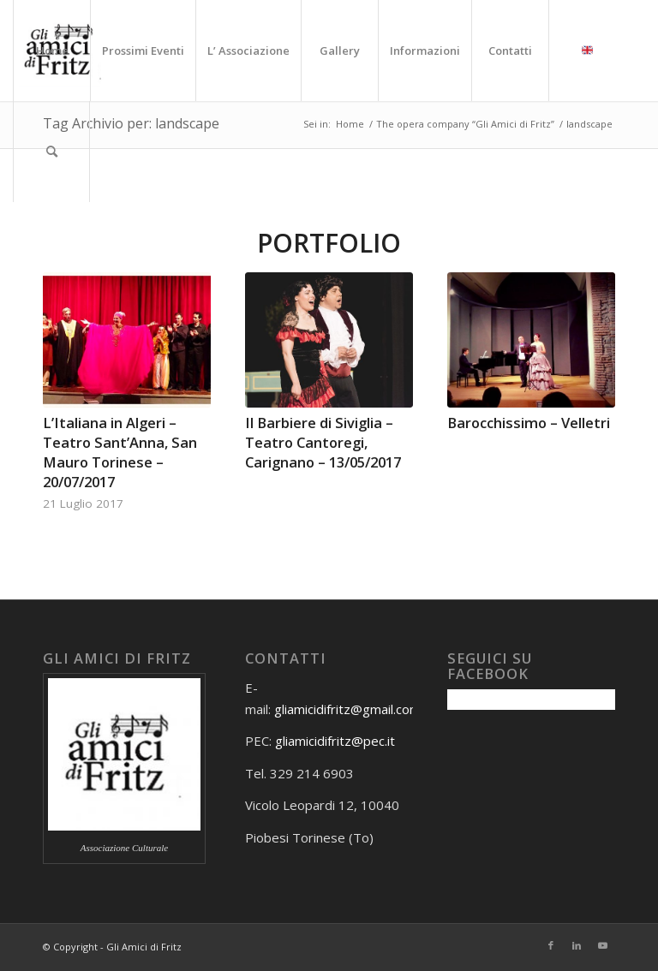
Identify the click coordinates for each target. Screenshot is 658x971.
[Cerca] (51, 151)
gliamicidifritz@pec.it (335, 740)
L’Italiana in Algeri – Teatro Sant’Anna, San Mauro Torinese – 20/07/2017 (120, 452)
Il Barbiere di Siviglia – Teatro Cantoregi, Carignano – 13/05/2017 (323, 442)
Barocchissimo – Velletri (528, 422)
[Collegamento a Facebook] (551, 945)
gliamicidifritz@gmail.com (347, 709)
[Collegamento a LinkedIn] (576, 945)
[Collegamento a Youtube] (602, 945)
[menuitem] (51, 50)
